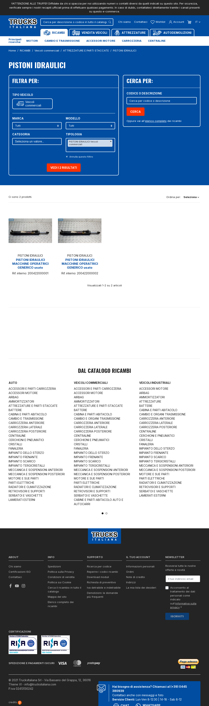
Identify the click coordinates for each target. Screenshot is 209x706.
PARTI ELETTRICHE (21, 482)
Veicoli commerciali (33, 103)
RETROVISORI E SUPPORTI (27, 491)
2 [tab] (106, 513)
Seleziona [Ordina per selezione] (191, 197)
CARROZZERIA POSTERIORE (28, 431)
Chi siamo (124, 21)
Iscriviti (177, 616)
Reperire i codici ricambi (102, 571)
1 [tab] (102, 513)
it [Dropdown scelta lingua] (197, 21)
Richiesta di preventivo (101, 582)
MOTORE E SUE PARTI (24, 478)
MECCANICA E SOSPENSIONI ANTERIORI (36, 470)
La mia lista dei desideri (141, 587)
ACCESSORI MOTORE (23, 393)
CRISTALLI (15, 444)
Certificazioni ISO (20, 571)
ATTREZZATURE (150, 401)
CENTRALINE (17, 435)
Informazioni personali (140, 566)
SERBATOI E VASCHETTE (25, 495)
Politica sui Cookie (59, 582)
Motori (32, 40)
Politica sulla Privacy (61, 571)
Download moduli (98, 577)
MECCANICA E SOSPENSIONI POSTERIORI (37, 474)
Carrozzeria (131, 40)
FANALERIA (16, 448)
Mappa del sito (57, 596)
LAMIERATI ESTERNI (22, 499)
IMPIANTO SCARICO (22, 461)
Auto (13, 382)
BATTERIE (15, 410)
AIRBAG (14, 397)
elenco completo (156, 121)
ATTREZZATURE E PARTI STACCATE (33, 405)
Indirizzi (131, 582)
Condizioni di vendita (61, 577)
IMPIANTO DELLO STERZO (26, 452)
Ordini (130, 571)
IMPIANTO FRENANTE (23, 457)
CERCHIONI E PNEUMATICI (26, 440)
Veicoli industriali (154, 382)
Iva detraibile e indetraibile (104, 587)
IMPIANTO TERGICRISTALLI (27, 465)
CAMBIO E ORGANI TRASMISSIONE (97, 418)
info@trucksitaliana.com (40, 684)
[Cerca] (76, 22)
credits (15, 702)
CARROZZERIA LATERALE (25, 427)
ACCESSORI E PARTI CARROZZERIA (32, 388)
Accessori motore (100, 40)
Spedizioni (54, 566)
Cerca (135, 111)
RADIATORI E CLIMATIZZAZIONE (30, 487)
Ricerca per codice (99, 566)
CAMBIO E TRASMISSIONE (26, 418)
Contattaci (140, 21)
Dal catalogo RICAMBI (104, 371)
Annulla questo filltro (81, 156)
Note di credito (135, 577)
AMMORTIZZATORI (21, 401)
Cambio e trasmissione (62, 40)
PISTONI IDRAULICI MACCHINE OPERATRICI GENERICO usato (30, 263)
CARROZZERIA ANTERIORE (26, 423)
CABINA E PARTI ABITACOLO (28, 414)
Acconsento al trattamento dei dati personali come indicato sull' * (183, 597)
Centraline (157, 40)
